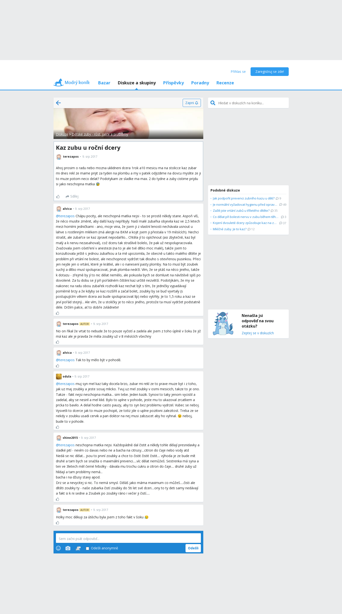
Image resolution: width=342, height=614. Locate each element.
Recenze (225, 83)
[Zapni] (192, 103)
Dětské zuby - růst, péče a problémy (100, 134)
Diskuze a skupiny (137, 83)
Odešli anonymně (102, 548)
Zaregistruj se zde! (269, 71)
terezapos (67, 216)
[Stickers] (78, 548)
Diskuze (62, 134)
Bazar (104, 83)
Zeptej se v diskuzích (258, 333)
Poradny (200, 83)
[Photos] (68, 548)
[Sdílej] (72, 196)
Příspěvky (173, 83)
